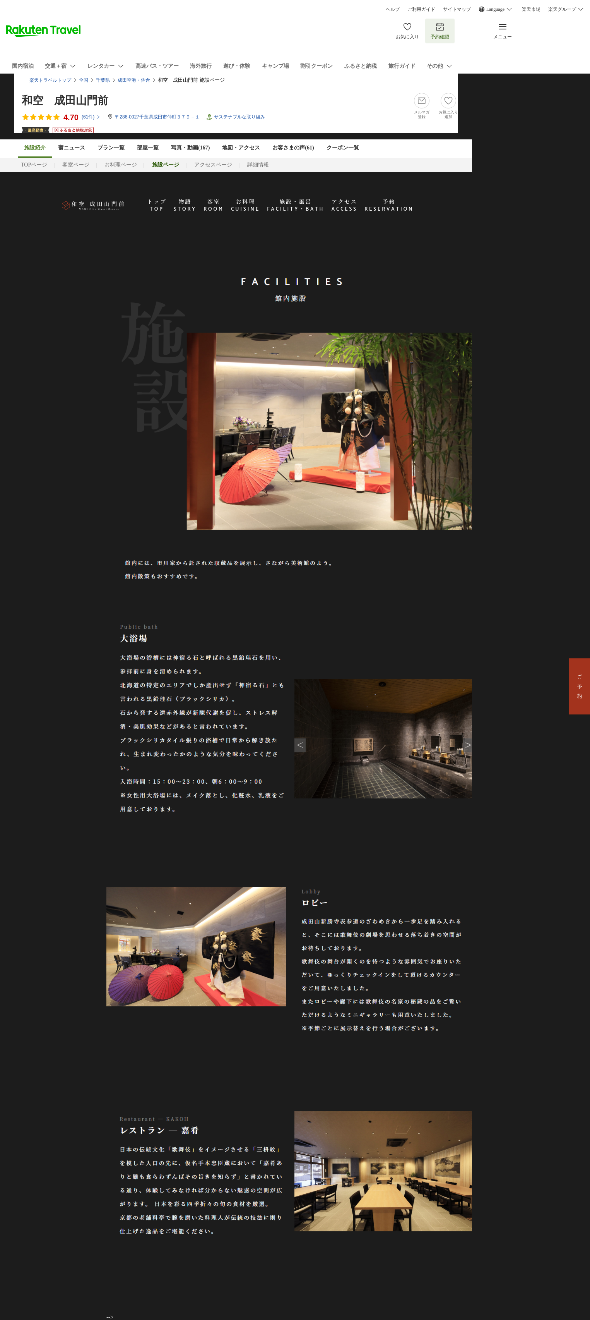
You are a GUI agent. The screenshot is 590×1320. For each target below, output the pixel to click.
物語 (185, 205)
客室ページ (75, 165)
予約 (389, 205)
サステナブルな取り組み (239, 117)
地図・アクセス (241, 148)
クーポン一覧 (343, 148)
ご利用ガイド (421, 9)
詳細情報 (258, 165)
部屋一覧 (148, 148)
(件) (91, 117)
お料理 (245, 205)
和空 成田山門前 (65, 100)
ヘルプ (393, 9)
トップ (157, 205)
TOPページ (34, 165)
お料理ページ (120, 165)
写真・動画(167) (190, 148)
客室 (214, 205)
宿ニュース (71, 148)
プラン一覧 (111, 148)
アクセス (344, 205)
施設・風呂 (295, 205)
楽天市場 (531, 9)
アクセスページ (213, 165)
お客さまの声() (293, 148)
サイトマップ (457, 9)
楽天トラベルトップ (50, 80)
